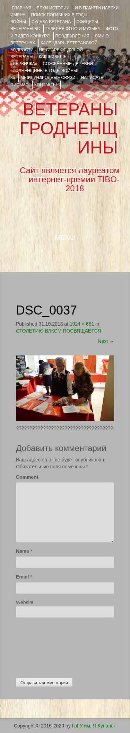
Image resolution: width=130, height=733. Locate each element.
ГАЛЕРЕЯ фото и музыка (72, 28)
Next (106, 341)
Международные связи (47, 77)
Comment (27, 477)
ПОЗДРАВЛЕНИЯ (72, 36)
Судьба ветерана (51, 21)
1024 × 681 (82, 324)
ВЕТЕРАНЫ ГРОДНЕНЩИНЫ (69, 128)
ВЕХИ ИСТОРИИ (53, 8)
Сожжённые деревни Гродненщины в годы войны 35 (51, 70)
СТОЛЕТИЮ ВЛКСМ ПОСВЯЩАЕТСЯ (58, 331)
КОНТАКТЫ (45, 84)
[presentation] (44, 646)
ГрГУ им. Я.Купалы (93, 725)
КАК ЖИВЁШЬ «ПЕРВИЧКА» (38, 60)
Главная (21, 8)
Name (22, 551)
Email (22, 577)
